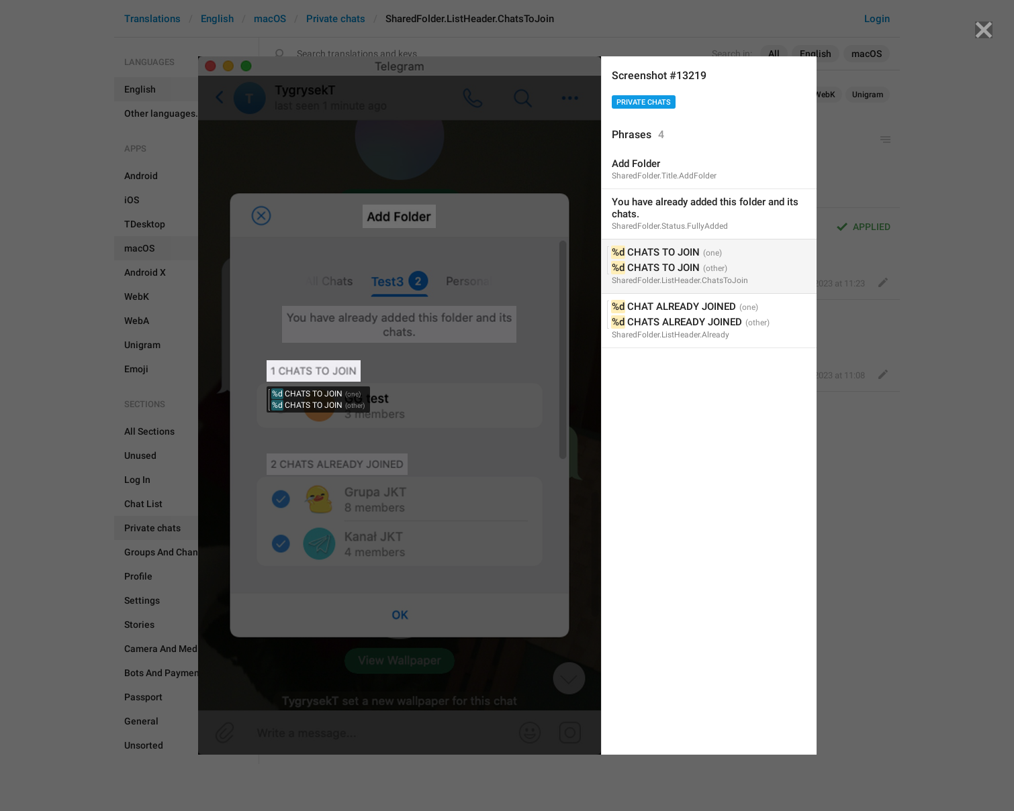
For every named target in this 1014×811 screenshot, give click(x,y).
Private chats (643, 102)
